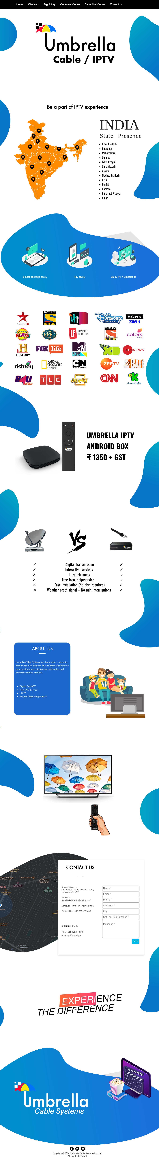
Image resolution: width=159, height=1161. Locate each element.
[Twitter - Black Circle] (77, 1149)
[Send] (135, 941)
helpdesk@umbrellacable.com (76, 900)
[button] (49, 4)
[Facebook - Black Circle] (72, 1149)
